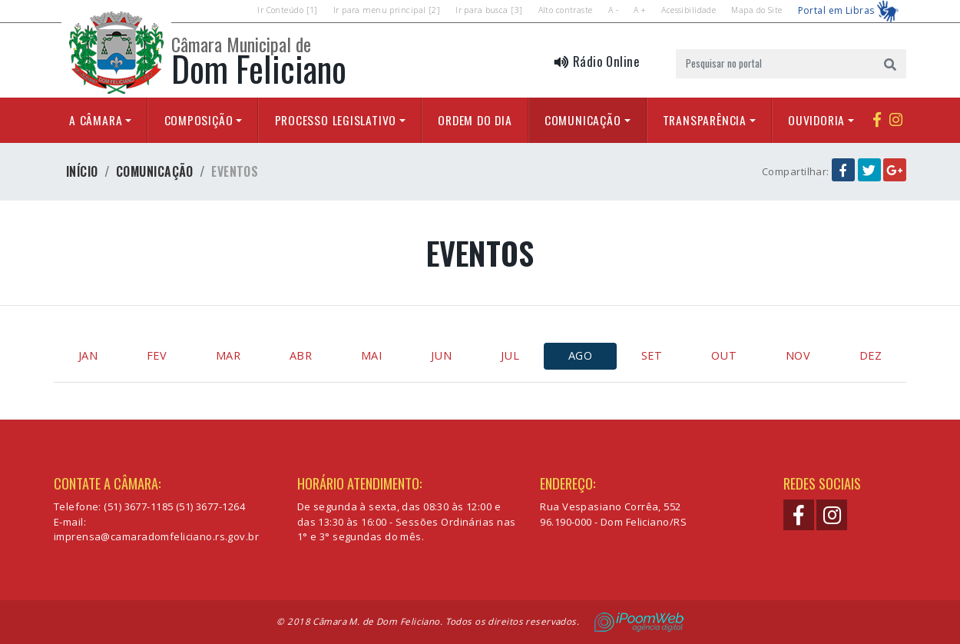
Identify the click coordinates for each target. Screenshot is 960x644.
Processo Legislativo (336, 120)
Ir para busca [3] (488, 10)
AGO (580, 355)
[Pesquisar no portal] (775, 63)
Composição (198, 120)
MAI (371, 355)
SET (651, 355)
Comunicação (583, 120)
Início (82, 171)
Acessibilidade (688, 10)
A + (640, 10)
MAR (228, 355)
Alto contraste (565, 10)
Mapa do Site (756, 10)
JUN (441, 355)
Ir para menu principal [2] (386, 10)
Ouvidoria (816, 120)
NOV (798, 355)
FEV (157, 355)
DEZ (870, 355)
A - (613, 10)
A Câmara (95, 120)
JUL (510, 355)
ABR (301, 355)
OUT (724, 355)
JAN (88, 355)
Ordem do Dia (474, 120)
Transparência (704, 120)
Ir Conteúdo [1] (287, 10)
